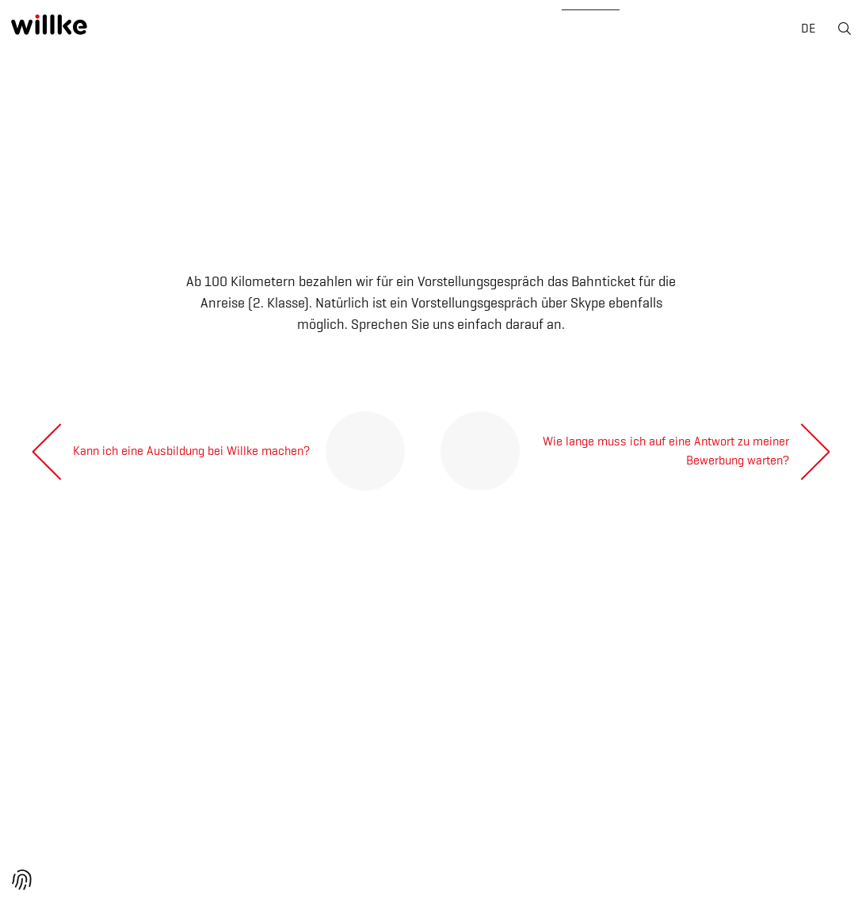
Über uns (169, 31)
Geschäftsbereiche (301, 31)
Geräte (426, 31)
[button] (22, 879)
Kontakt (696, 31)
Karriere (519, 31)
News (608, 31)
